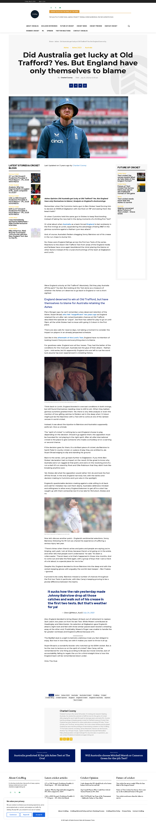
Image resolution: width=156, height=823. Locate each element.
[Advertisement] (78, 183)
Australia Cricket (85, 695)
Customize (13, 815)
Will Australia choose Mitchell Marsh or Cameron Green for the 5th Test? (114, 757)
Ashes (57, 41)
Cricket (103, 695)
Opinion (107, 698)
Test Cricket (78, 700)
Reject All (26, 815)
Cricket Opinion (61, 698)
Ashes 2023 (76, 47)
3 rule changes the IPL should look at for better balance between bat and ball (95, 784)
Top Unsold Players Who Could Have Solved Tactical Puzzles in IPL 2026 (95, 791)
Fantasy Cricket (14, 174)
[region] (26, 808)
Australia (88, 47)
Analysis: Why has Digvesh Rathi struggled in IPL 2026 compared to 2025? (19, 190)
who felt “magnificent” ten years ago (80, 315)
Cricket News (13, 217)
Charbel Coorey (66, 78)
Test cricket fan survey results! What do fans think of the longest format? (126, 178)
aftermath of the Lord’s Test (70, 338)
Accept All (39, 815)
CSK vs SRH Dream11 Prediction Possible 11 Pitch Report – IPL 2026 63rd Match (19, 201)
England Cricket (81, 698)
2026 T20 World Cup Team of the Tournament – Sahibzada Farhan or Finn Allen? (95, 797)
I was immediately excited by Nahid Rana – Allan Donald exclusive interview (19, 222)
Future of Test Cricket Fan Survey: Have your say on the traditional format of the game (126, 190)
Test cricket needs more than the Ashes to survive (126, 201)
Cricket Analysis (14, 185)
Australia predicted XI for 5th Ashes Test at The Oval (42, 757)
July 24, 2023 (88, 613)
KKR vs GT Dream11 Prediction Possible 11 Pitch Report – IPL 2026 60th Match (19, 211)
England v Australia (96, 698)
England (90, 224)
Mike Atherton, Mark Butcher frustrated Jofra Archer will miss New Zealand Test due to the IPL (18, 234)
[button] (128, 26)
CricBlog (96, 695)
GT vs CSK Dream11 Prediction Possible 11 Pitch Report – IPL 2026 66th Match (19, 179)
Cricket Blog (49, 698)
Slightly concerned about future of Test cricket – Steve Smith (126, 211)
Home (51, 41)
